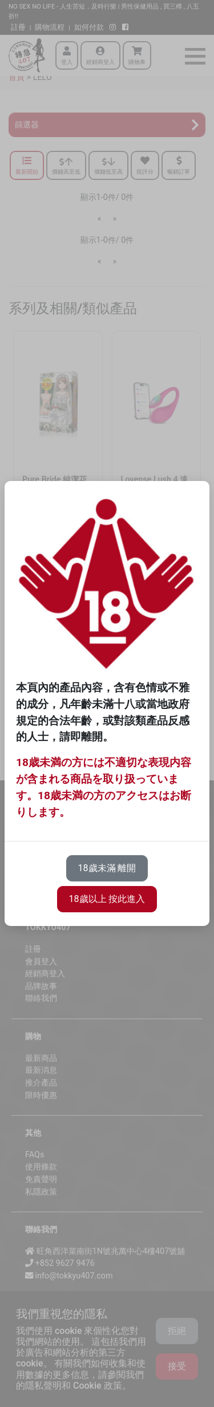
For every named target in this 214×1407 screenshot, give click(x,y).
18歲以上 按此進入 (107, 898)
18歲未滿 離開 (107, 868)
